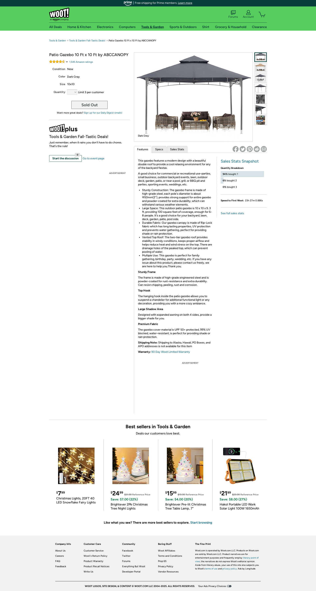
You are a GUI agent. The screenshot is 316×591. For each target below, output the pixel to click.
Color (61, 76)
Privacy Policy (165, 566)
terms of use (211, 568)
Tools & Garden (57, 40)
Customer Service (94, 550)
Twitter (126, 555)
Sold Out (89, 104)
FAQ (57, 561)
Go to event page (93, 158)
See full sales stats (232, 213)
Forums (233, 14)
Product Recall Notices (96, 566)
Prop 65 (162, 561)
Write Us (88, 571)
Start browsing (201, 522)
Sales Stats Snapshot (240, 161)
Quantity (59, 92)
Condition (58, 69)
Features (142, 149)
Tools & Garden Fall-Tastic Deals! (87, 40)
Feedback (60, 566)
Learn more (185, 3)
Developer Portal (131, 571)
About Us (60, 550)
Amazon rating (81, 62)
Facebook (127, 550)
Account (248, 14)
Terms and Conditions (170, 555)
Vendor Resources (168, 571)
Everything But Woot (133, 566)
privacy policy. (229, 568)
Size (62, 84)
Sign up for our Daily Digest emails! (103, 112)
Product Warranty (93, 561)
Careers (59, 555)
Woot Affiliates (166, 550)
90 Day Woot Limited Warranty (170, 352)
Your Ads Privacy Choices (212, 586)
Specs (159, 149)
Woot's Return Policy (95, 555)
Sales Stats (177, 149)
